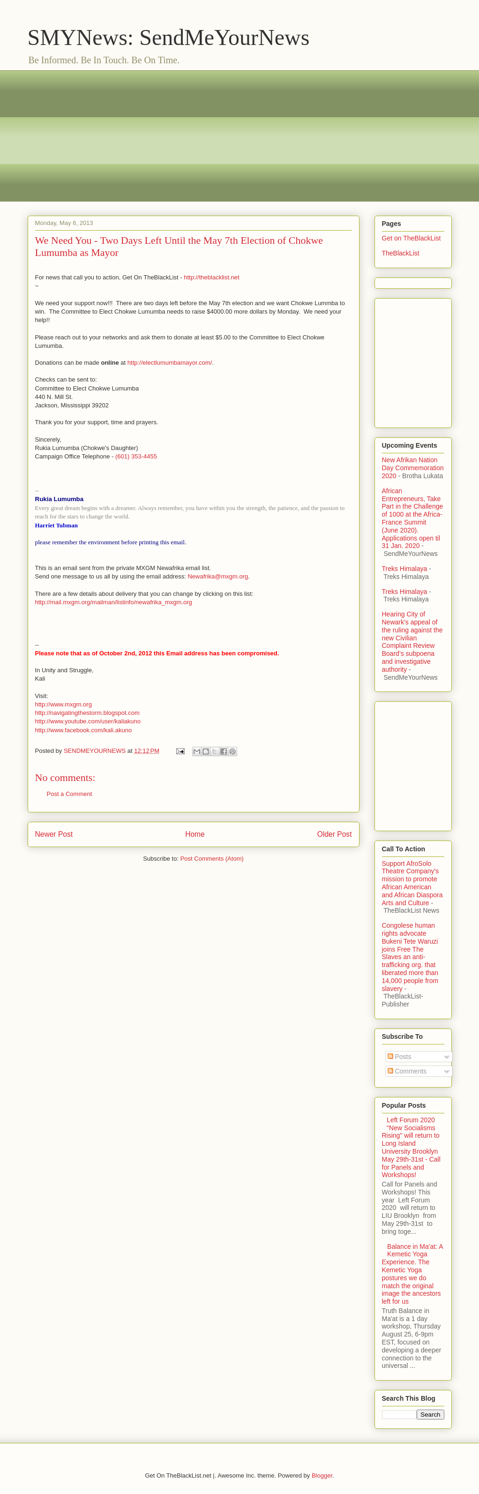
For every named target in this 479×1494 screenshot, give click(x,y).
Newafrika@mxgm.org (217, 576)
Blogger (322, 1475)
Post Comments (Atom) (212, 858)
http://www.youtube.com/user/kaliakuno (88, 721)
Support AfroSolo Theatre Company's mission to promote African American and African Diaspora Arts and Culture (412, 883)
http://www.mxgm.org (63, 704)
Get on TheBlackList (411, 238)
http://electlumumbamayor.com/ (169, 362)
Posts (400, 1056)
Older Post (334, 834)
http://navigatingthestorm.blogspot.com (87, 712)
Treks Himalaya (404, 568)
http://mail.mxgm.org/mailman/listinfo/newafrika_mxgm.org (113, 602)
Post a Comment (69, 793)
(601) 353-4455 (136, 456)
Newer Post (54, 834)
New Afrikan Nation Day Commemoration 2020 (413, 468)
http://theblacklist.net (212, 277)
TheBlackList (400, 253)
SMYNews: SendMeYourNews (169, 37)
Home (195, 834)
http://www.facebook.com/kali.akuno (83, 730)
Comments (407, 1071)
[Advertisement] (240, 136)
